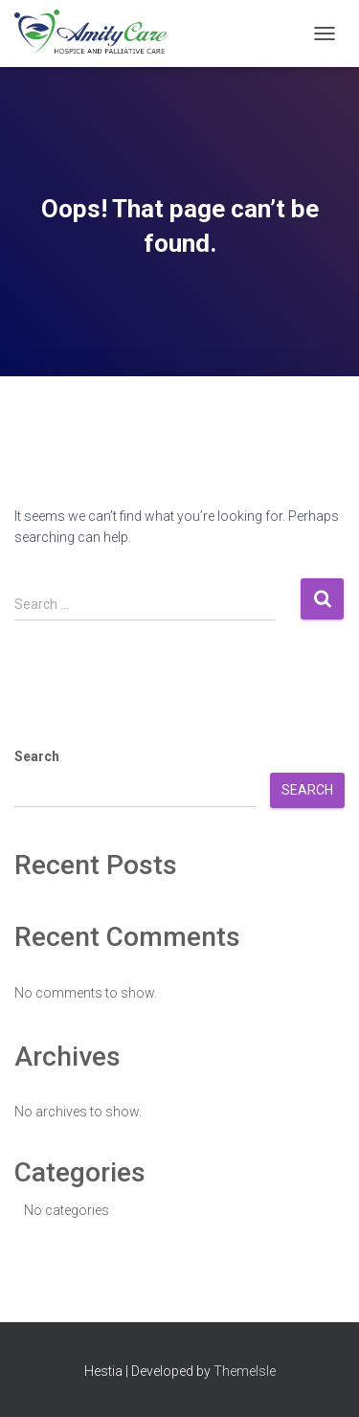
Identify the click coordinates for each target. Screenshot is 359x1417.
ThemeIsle (244, 1371)
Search (36, 756)
